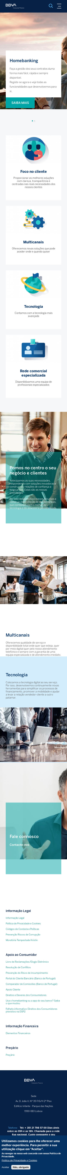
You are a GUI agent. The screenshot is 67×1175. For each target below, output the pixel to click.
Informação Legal (15, 918)
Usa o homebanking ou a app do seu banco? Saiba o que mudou (33, 1002)
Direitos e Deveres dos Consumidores (26, 995)
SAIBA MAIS (20, 103)
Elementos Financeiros (18, 1033)
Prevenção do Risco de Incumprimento (27, 973)
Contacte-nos (19, 844)
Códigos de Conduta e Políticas (22, 929)
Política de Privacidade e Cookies (23, 923)
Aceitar (5, 1171)
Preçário (10, 1055)
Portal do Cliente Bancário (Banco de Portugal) (31, 978)
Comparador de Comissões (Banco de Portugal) (31, 984)
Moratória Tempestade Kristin (22, 940)
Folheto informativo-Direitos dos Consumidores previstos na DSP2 (31, 1010)
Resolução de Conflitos (18, 967)
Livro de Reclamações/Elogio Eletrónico (27, 961)
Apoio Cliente (13, 989)
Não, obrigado (21, 1171)
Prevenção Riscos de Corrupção (23, 934)
